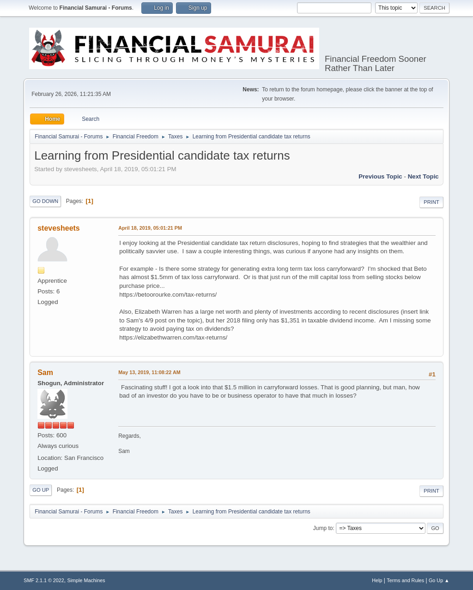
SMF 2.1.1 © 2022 (44, 580)
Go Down (45, 201)
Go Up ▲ (439, 580)
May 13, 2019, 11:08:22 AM (149, 372)
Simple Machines (86, 580)
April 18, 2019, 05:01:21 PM (150, 228)
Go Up (40, 490)
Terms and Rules (405, 580)
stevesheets (58, 228)
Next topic (423, 176)
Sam (45, 372)
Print (431, 202)
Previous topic (380, 176)
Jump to (323, 528)
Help (377, 580)
